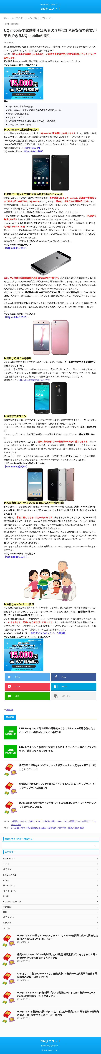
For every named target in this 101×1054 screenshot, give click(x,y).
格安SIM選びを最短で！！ (50, 1046)
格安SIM (9, 710)
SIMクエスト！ (50, 8)
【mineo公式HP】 (32, 148)
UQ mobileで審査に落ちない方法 (34, 380)
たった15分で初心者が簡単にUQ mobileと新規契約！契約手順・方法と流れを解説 (47, 828)
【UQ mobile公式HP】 (33, 151)
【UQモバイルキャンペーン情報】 (48, 633)
